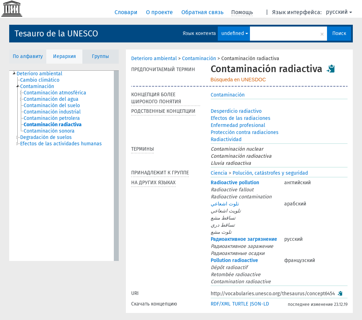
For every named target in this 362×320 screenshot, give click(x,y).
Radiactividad (226, 139)
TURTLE (240, 304)
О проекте (160, 12)
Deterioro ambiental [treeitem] (39, 74)
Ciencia (219, 173)
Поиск (339, 33)
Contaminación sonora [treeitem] (49, 131)
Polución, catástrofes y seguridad (270, 173)
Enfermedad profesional (238, 125)
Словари (127, 12)
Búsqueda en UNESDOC (238, 79)
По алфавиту (28, 56)
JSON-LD (259, 304)
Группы (100, 56)
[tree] (64, 166)
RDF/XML (220, 304)
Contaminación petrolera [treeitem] (52, 118)
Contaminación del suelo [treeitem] (52, 106)
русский (339, 11)
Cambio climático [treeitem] (39, 80)
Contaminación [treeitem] (37, 86)
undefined (234, 33)
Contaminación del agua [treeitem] (51, 99)
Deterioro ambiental (154, 59)
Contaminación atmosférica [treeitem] (55, 93)
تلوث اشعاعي (225, 204)
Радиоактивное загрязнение (244, 239)
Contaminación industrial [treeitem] (52, 112)
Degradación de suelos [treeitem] (46, 137)
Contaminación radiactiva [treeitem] (53, 125)
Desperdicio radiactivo (236, 111)
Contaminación (199, 59)
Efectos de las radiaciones (240, 118)
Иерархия (64, 56)
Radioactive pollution (235, 183)
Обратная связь (203, 12)
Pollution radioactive (234, 260)
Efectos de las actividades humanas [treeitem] (61, 144)
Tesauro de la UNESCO (56, 34)
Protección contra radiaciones (245, 132)
